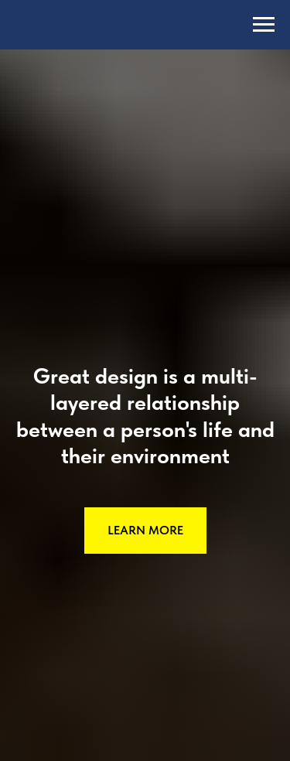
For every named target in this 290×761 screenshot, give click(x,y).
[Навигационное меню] (264, 24)
